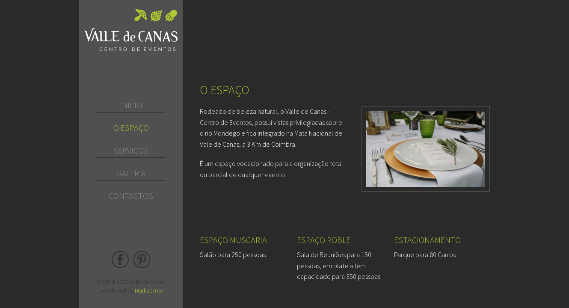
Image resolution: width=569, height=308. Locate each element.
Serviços (130, 150)
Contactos (131, 195)
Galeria (131, 173)
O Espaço (131, 127)
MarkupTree (149, 290)
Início (131, 105)
